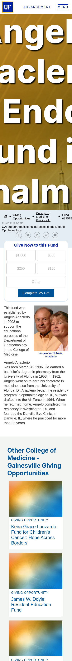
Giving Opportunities (21, 216)
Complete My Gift (36, 293)
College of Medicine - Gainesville (43, 216)
